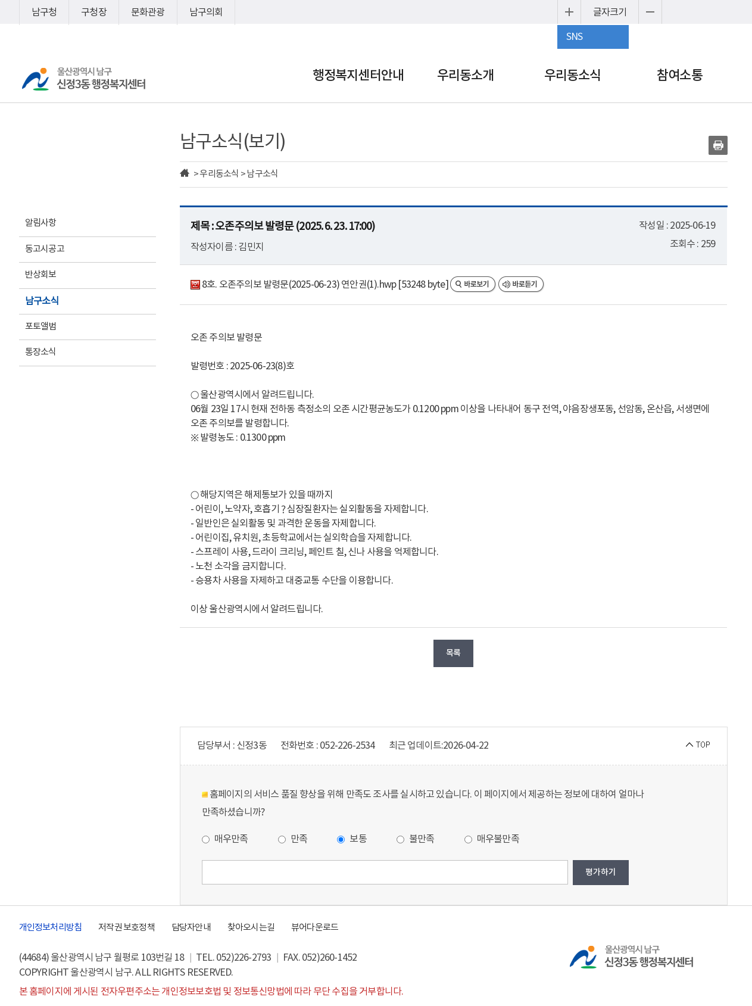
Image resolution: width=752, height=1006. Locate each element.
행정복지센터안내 (358, 75)
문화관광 (148, 12)
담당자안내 (191, 928)
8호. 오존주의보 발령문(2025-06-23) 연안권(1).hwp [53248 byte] (320, 284)
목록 (453, 653)
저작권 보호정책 (126, 928)
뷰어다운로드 (314, 928)
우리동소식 (572, 75)
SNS (574, 37)
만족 (293, 839)
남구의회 (206, 12)
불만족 (416, 839)
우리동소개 (465, 75)
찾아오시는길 (250, 928)
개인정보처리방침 (50, 928)
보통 (352, 839)
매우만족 (225, 839)
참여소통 (680, 75)
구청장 (94, 12)
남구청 (44, 12)
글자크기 (610, 12)
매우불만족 (491, 839)
